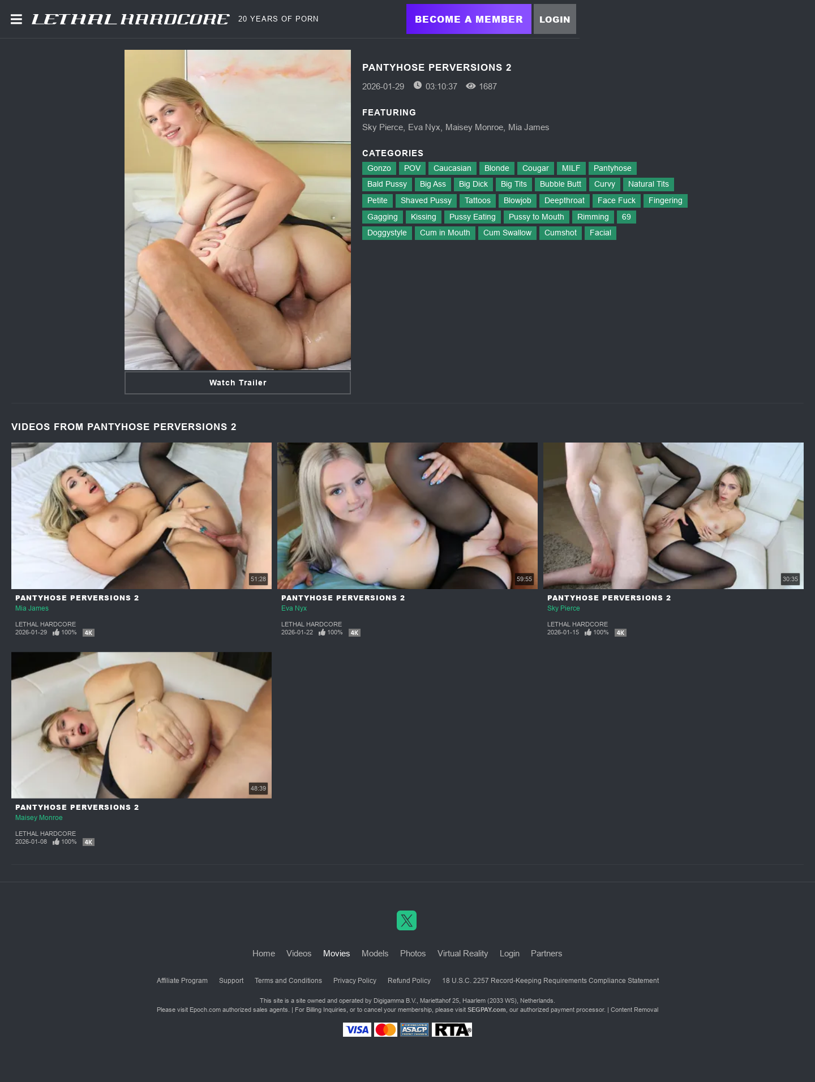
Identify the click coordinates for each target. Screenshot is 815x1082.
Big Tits (514, 183)
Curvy (604, 183)
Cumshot (560, 232)
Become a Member (469, 18)
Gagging (382, 216)
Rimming (593, 216)
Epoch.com (205, 1009)
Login (554, 19)
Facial (600, 232)
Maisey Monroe (474, 127)
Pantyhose (613, 168)
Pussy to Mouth (536, 216)
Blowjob (517, 200)
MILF (571, 168)
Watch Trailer (238, 382)
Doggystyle (387, 232)
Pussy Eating (472, 216)
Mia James (529, 127)
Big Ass (433, 183)
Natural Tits (648, 183)
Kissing (423, 216)
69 (626, 216)
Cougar (535, 168)
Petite (377, 200)
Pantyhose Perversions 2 (77, 598)
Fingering (666, 200)
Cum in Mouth (445, 232)
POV (412, 168)
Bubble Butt (560, 183)
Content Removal (634, 1009)
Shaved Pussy (426, 200)
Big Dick (473, 183)
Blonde (496, 168)
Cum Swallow (507, 232)
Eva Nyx (424, 127)
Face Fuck (617, 200)
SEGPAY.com (486, 1009)
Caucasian (452, 168)
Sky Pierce (382, 127)
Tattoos (478, 200)
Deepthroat (564, 200)
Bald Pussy (387, 183)
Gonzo (379, 168)
